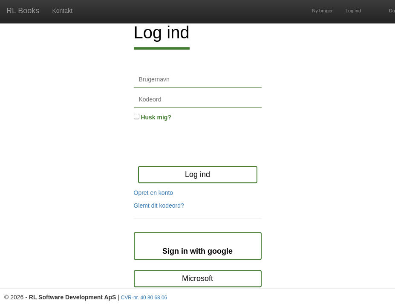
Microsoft (197, 278)
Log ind (353, 10)
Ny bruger (322, 10)
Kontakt (62, 10)
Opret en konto (153, 192)
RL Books (22, 10)
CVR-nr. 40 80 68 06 (144, 298)
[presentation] (198, 144)
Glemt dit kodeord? (159, 205)
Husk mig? (156, 117)
